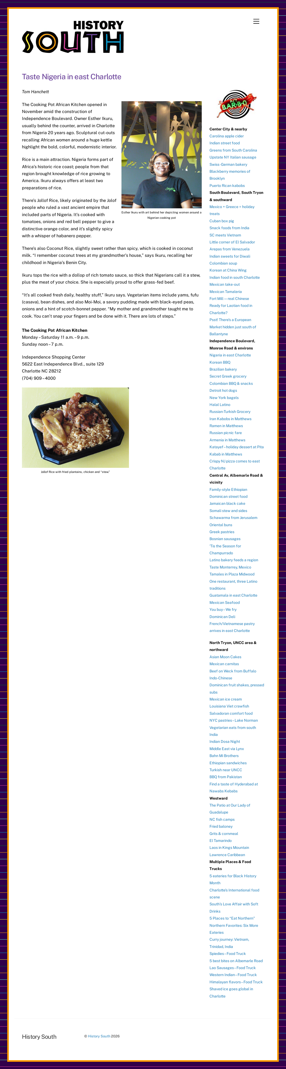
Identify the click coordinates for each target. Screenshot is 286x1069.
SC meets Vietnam (225, 235)
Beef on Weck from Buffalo (232, 671)
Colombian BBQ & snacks (231, 383)
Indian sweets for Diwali (229, 256)
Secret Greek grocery (227, 376)
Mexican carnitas (224, 664)
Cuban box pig (221, 221)
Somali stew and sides (228, 511)
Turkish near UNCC (225, 770)
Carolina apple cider (226, 136)
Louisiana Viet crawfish (229, 706)
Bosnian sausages (225, 539)
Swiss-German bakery (228, 164)
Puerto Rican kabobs (227, 185)
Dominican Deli (222, 617)
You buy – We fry (223, 609)
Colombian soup (223, 263)
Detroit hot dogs (223, 390)
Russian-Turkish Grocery (229, 411)
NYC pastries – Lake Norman (233, 720)
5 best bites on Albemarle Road (236, 961)
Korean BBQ (219, 362)
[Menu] (256, 21)
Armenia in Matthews (227, 440)
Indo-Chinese (220, 678)
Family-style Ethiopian (228, 489)
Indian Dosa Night (224, 741)
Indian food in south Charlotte (234, 277)
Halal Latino (219, 404)
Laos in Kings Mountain (229, 847)
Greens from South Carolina (233, 150)
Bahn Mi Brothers (224, 756)
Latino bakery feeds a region (233, 560)
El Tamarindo (220, 840)
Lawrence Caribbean (227, 855)
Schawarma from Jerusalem (233, 517)
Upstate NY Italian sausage (232, 157)
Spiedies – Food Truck (227, 953)
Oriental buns (220, 525)
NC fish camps (222, 819)
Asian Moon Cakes (225, 657)
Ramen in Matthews (226, 426)
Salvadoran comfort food (231, 713)
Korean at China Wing (228, 270)
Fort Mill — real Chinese (229, 298)
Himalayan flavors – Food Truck (236, 982)
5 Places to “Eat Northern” (232, 918)
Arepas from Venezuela (229, 249)
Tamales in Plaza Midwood (231, 574)
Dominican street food (228, 496)
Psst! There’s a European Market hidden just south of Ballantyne (232, 327)
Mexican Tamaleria (225, 291)
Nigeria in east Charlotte (230, 355)
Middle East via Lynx (226, 749)
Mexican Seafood (224, 602)
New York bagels (224, 398)
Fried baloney (220, 826)
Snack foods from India (229, 228)
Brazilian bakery (223, 369)
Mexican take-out (224, 284)
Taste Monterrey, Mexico (230, 567)
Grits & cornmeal (223, 833)
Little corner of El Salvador (232, 242)
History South (99, 1036)
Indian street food (224, 143)
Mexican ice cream (225, 699)
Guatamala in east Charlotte (233, 595)
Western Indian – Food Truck (233, 975)
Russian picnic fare (225, 433)
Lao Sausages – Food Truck (232, 968)
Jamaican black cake (227, 503)
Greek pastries (221, 532)
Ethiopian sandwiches (228, 763)
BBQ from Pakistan (225, 777)
